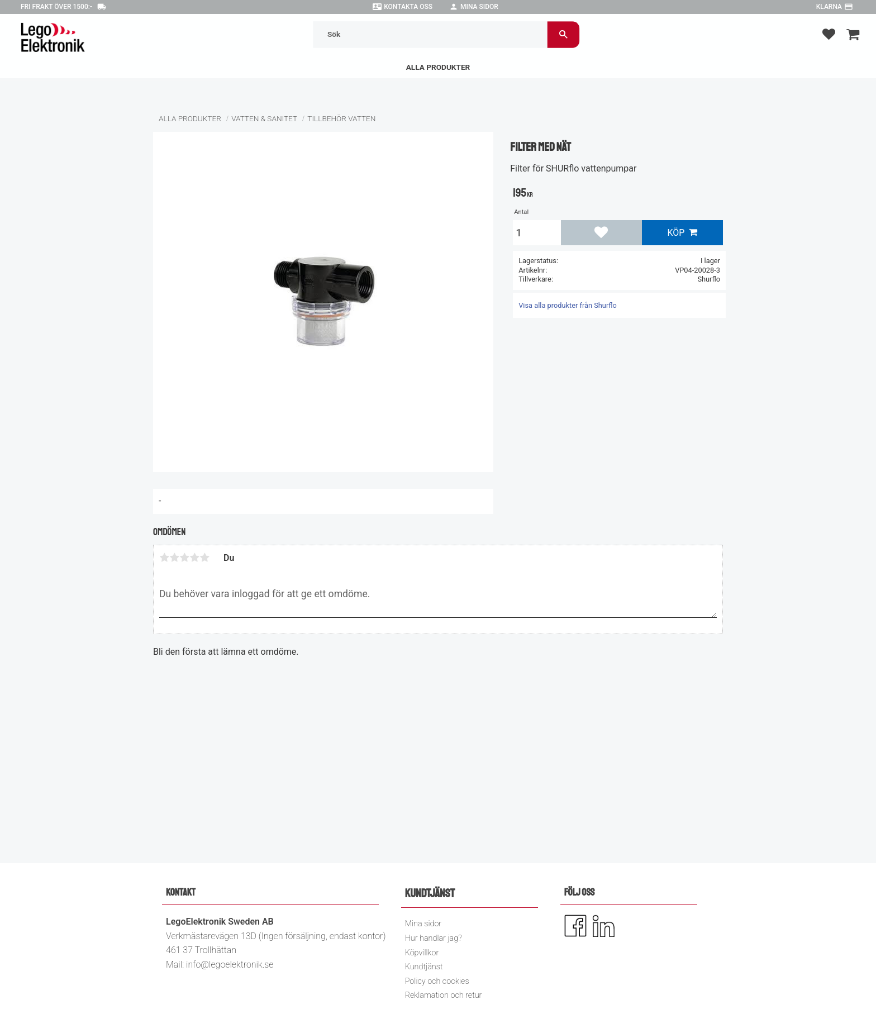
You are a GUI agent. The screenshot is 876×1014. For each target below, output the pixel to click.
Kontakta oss (408, 7)
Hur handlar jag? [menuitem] (433, 938)
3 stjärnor (184, 558)
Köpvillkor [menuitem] (422, 953)
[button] (828, 33)
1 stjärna (164, 558)
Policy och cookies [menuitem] (437, 981)
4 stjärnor (194, 558)
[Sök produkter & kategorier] (430, 34)
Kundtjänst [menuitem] (424, 967)
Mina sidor (479, 7)
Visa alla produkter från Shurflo (567, 305)
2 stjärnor (174, 558)
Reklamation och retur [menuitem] (443, 995)
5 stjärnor (204, 558)
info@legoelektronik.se (229, 964)
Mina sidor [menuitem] (423, 924)
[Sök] (563, 34)
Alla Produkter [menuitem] (438, 67)
